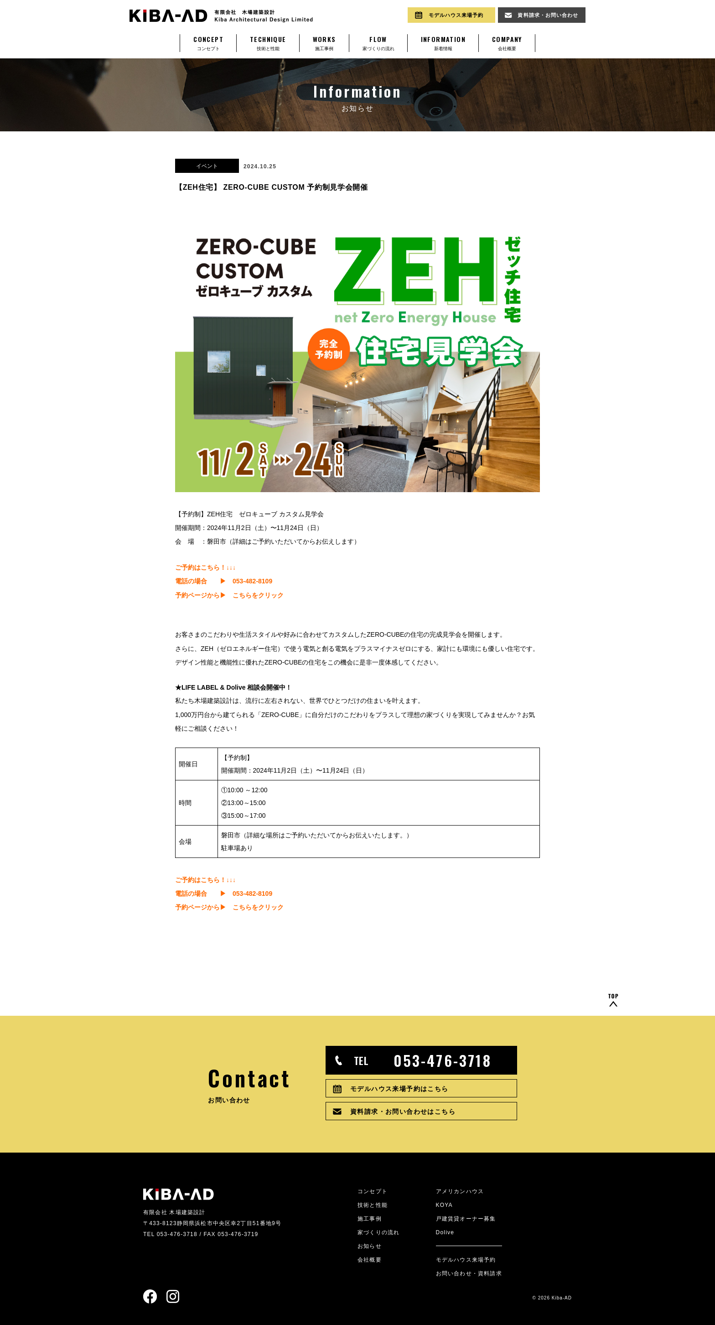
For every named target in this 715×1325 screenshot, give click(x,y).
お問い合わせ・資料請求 (469, 1273)
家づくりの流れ (378, 42)
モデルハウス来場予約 (466, 1260)
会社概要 (507, 42)
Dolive (445, 1232)
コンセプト (208, 42)
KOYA (444, 1205)
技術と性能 (268, 42)
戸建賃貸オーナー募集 (466, 1219)
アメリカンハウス (460, 1191)
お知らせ (370, 1246)
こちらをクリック (258, 595)
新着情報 (443, 42)
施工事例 (324, 42)
